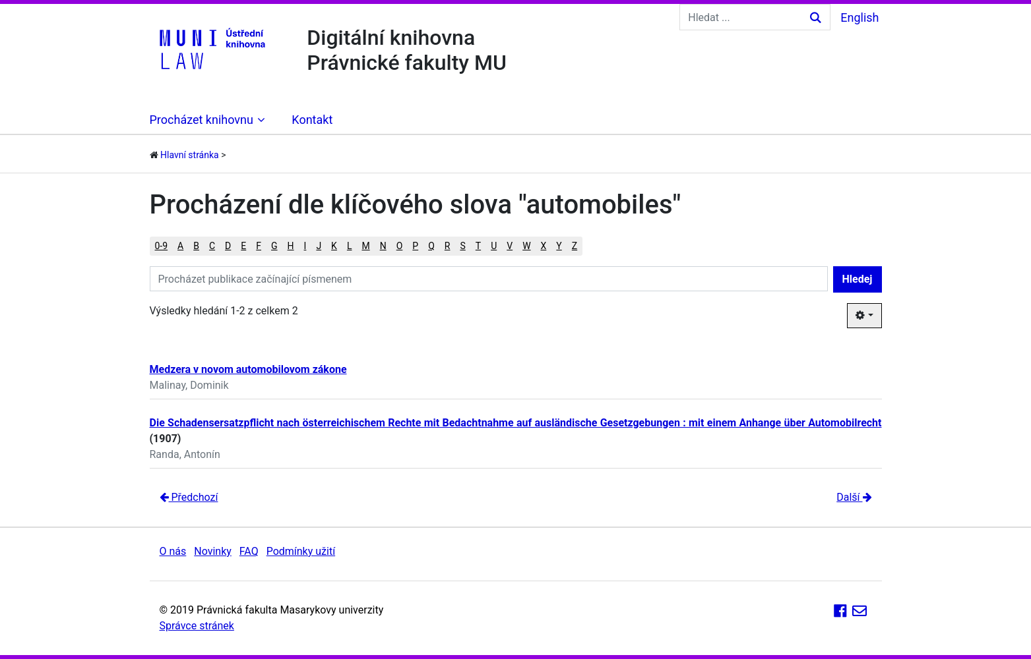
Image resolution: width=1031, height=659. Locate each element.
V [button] (510, 246)
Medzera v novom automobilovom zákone (248, 369)
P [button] (415, 246)
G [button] (274, 246)
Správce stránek (197, 625)
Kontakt (312, 120)
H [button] (291, 246)
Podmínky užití (300, 551)
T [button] (478, 246)
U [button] (494, 246)
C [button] (212, 246)
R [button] (448, 246)
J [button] (318, 246)
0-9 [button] (161, 246)
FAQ (249, 551)
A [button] (180, 246)
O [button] (399, 246)
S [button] (462, 246)
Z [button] (574, 246)
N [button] (383, 246)
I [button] (305, 246)
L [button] (349, 246)
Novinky (213, 551)
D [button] (228, 246)
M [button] (365, 246)
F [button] (258, 246)
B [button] (196, 246)
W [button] (526, 246)
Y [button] (558, 246)
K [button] (334, 246)
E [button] (243, 246)
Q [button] (431, 246)
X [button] (544, 246)
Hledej (857, 279)
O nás (173, 551)
